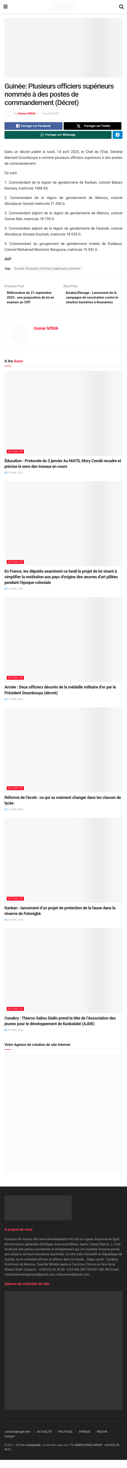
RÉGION (102, 1439)
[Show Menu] (5, 7)
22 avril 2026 (13, 480)
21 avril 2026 (13, 596)
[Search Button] (121, 7)
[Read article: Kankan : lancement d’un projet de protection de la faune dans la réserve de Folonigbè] (63, 868)
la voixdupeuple (31, 1453)
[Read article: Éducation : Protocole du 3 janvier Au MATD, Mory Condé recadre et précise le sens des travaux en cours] (63, 421)
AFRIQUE (84, 1439)
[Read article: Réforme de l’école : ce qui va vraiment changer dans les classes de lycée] (63, 758)
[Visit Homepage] (63, 6)
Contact (9, 1444)
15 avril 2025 (50, 113)
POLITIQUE (65, 1439)
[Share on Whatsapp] (58, 136)
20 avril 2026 (13, 1038)
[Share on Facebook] (33, 126)
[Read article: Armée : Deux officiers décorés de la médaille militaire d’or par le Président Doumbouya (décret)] (63, 647)
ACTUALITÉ (15, 459)
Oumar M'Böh (27, 113)
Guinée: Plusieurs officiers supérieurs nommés (47, 270)
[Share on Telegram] (118, 136)
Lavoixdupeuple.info (17, 1439)
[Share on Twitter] (93, 126)
